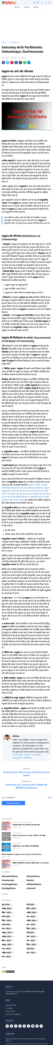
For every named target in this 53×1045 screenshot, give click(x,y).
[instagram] (38, 2)
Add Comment (13, 803)
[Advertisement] (18, 24)
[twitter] (32, 1026)
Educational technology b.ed (28, 860)
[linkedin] (15, 1026)
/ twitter (27, 754)
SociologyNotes (27, 822)
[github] (41, 1026)
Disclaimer (9, 1008)
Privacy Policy (10, 1011)
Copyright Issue (11, 1005)
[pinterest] (20, 1026)
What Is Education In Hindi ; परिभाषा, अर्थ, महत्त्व (29, 835)
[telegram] (7, 1026)
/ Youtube (36, 754)
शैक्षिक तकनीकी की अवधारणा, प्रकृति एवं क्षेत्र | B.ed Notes (30, 863)
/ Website (27, 757)
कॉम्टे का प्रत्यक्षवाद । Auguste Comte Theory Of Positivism (21, 854)
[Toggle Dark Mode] (42, 2)
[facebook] (34, 2)
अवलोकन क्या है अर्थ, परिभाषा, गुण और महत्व (26, 825)
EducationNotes (17, 822)
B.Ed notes (15, 860)
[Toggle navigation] (49, 2)
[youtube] (24, 1026)
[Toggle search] (46, 3)
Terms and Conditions (13, 1014)
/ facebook (18, 754)
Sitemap (35, 7)
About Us (17, 7)
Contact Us (27, 7)
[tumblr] (11, 1026)
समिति (15, 597)
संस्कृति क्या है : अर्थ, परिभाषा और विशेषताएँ (25, 846)
